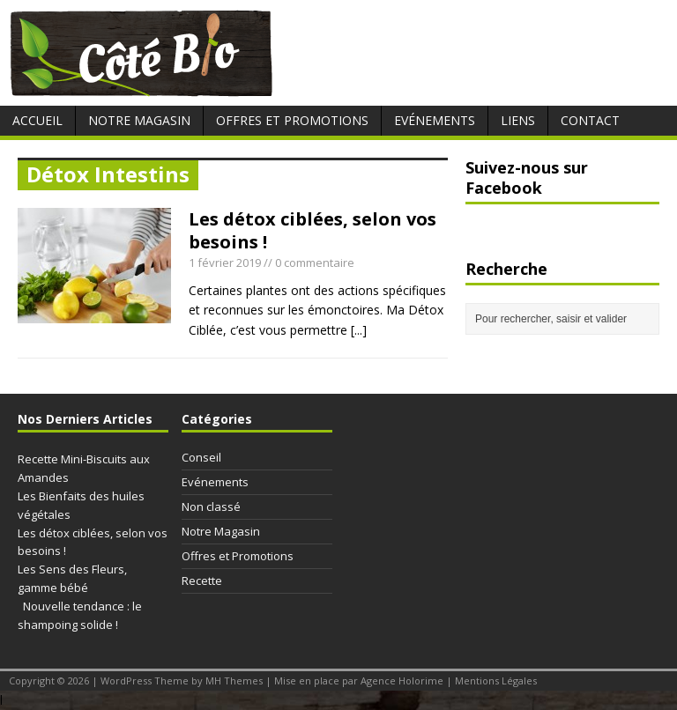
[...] (359, 330)
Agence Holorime (402, 680)
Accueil (37, 120)
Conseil (201, 457)
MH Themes (234, 680)
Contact (590, 120)
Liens (518, 120)
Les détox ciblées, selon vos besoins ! (312, 230)
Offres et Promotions (292, 120)
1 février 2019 (225, 262)
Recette (202, 580)
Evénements (434, 120)
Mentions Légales (496, 680)
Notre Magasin (139, 120)
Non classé (211, 506)
